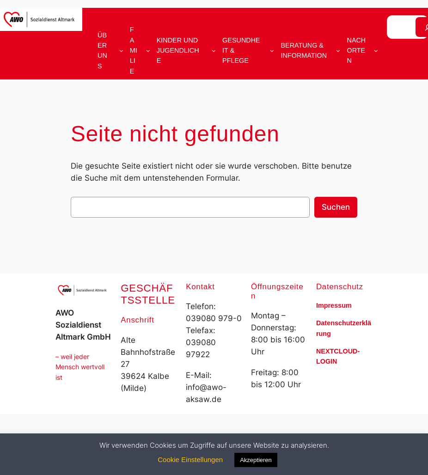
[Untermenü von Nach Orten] (376, 51)
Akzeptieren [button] (256, 460)
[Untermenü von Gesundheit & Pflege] (272, 51)
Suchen (336, 207)
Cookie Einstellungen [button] (190, 459)
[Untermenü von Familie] (148, 51)
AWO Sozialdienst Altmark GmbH (83, 324)
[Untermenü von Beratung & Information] (338, 51)
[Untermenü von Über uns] (121, 51)
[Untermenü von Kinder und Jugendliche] (214, 51)
